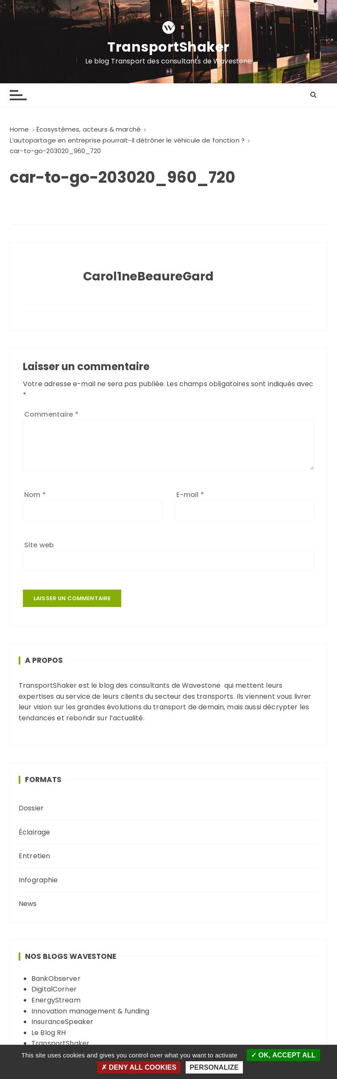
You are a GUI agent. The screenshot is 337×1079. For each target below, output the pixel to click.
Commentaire (51, 414)
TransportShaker (168, 47)
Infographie (38, 880)
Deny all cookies (138, 1067)
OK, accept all (283, 1055)
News (28, 904)
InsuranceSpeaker (62, 1022)
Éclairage (34, 832)
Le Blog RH (48, 1033)
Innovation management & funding (90, 1011)
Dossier (31, 808)
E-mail (190, 495)
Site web (39, 545)
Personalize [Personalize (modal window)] (214, 1067)
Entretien (34, 856)
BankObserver (56, 978)
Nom (35, 495)
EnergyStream (56, 1000)
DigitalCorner (54, 989)
